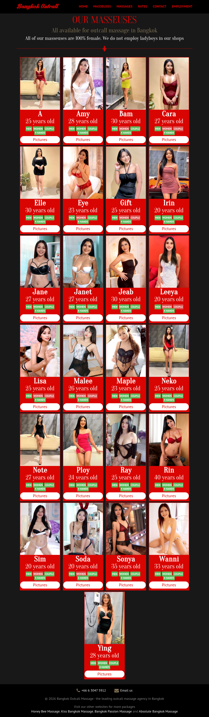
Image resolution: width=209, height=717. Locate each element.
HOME (82, 6)
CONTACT (159, 6)
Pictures (40, 139)
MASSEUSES (102, 6)
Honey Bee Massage (45, 711)
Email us (126, 690)
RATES (142, 6)
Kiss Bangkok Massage (77, 711)
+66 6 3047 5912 (94, 690)
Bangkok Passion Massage (113, 711)
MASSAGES (124, 6)
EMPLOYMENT (182, 6)
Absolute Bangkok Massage (158, 711)
